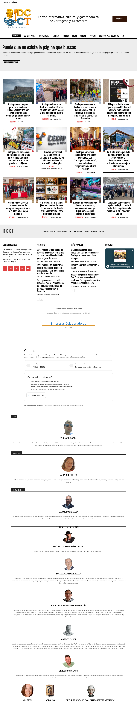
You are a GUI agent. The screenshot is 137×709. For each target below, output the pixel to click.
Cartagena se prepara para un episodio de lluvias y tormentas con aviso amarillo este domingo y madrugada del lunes (18, 111)
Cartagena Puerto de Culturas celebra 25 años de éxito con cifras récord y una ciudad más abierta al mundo (52, 110)
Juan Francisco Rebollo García (51, 168)
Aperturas (75, 261)
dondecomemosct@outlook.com (88, 367)
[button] (122, 35)
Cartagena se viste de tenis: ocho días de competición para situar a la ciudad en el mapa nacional (18, 208)
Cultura (45, 217)
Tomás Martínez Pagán (68, 574)
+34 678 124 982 (38, 367)
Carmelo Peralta (55, 119)
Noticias (13, 122)
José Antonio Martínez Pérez (68, 547)
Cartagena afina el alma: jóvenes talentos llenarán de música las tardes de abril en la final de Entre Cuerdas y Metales (51, 208)
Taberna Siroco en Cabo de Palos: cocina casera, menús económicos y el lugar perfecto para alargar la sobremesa (85, 208)
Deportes (12, 217)
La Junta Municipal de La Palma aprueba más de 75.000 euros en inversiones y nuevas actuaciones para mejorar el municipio (119, 159)
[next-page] (41, 299)
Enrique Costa (68, 438)
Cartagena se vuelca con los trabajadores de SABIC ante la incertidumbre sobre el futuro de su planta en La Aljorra (18, 158)
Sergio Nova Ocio (90, 217)
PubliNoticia (79, 217)
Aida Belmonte (22, 122)
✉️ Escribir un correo (36, 395)
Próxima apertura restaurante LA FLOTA (85, 266)
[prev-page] (38, 299)
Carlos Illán (68, 639)
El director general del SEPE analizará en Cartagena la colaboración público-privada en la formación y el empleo (52, 158)
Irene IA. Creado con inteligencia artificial (91, 700)
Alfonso (50, 700)
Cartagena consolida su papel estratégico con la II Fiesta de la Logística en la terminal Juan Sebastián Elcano (119, 208)
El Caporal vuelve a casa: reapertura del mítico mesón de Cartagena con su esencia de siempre (84, 254)
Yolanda (27, 700)
